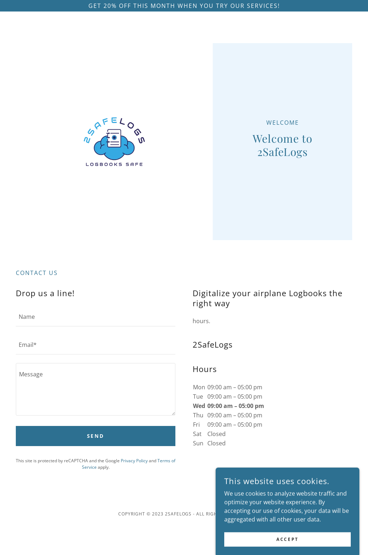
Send (96, 435)
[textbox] (95, 316)
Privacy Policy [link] (134, 461)
